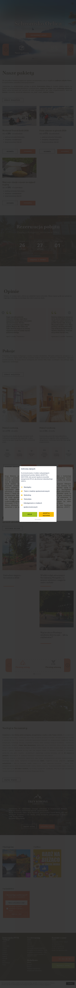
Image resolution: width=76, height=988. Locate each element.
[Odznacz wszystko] (54, 468)
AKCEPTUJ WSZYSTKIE (46, 514)
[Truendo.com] (38, 519)
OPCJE (30, 514)
